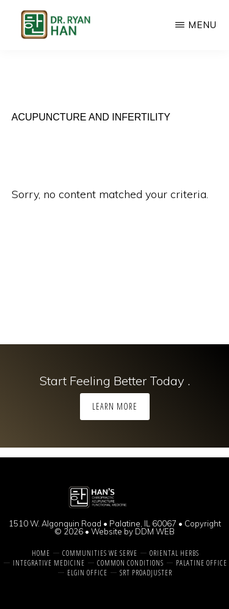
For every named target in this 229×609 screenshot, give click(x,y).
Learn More (114, 406)
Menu (202, 25)
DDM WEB (155, 531)
